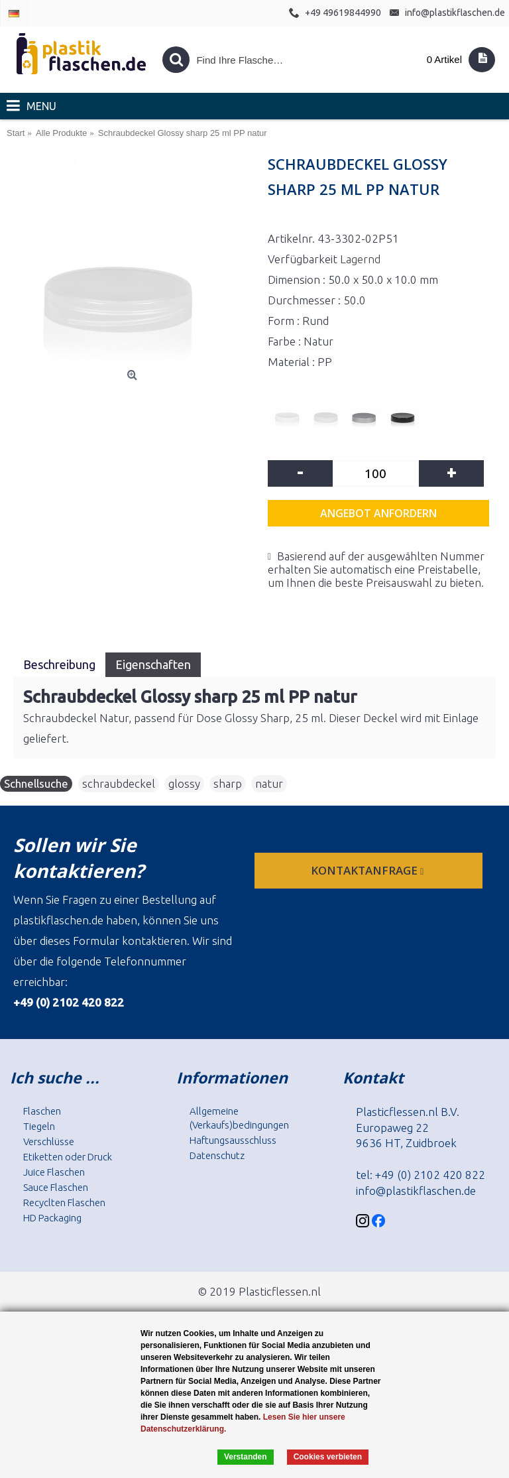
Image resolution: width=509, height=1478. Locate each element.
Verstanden (245, 1456)
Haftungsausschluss (233, 1140)
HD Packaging (52, 1217)
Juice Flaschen (54, 1172)
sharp (227, 783)
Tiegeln (39, 1126)
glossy (184, 783)
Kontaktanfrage (368, 870)
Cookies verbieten (328, 1456)
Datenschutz (217, 1155)
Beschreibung (59, 664)
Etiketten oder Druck (67, 1156)
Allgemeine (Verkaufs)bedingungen (239, 1118)
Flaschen (42, 1111)
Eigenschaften (153, 664)
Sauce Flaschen (55, 1187)
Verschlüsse (48, 1141)
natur (269, 783)
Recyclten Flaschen (64, 1202)
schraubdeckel (118, 783)
